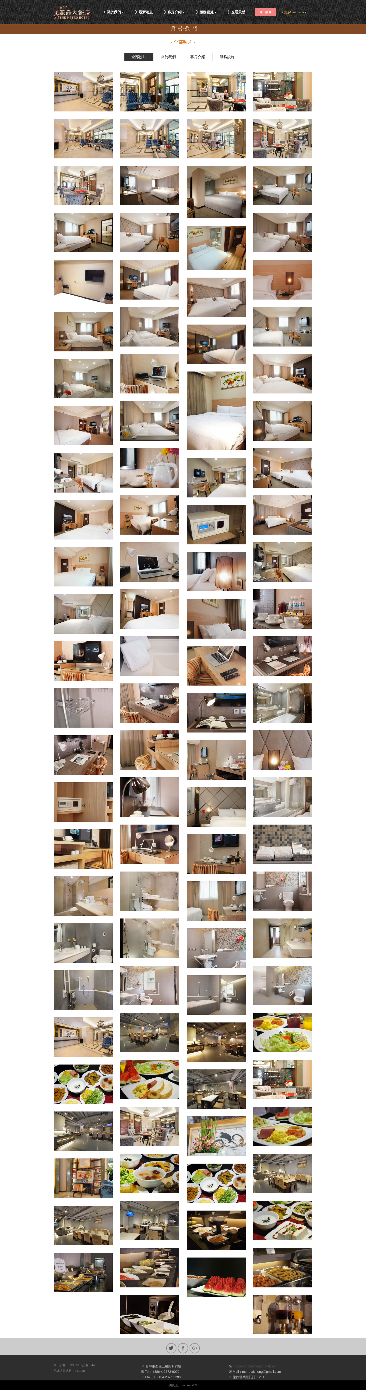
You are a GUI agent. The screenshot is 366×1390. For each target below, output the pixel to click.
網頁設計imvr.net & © (183, 1385)
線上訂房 (265, 12)
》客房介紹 (173, 12)
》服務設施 (205, 12)
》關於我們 (112, 12)
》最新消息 (144, 12)
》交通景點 (236, 12)
